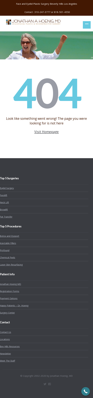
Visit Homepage (46, 132)
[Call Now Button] (85, 391)
